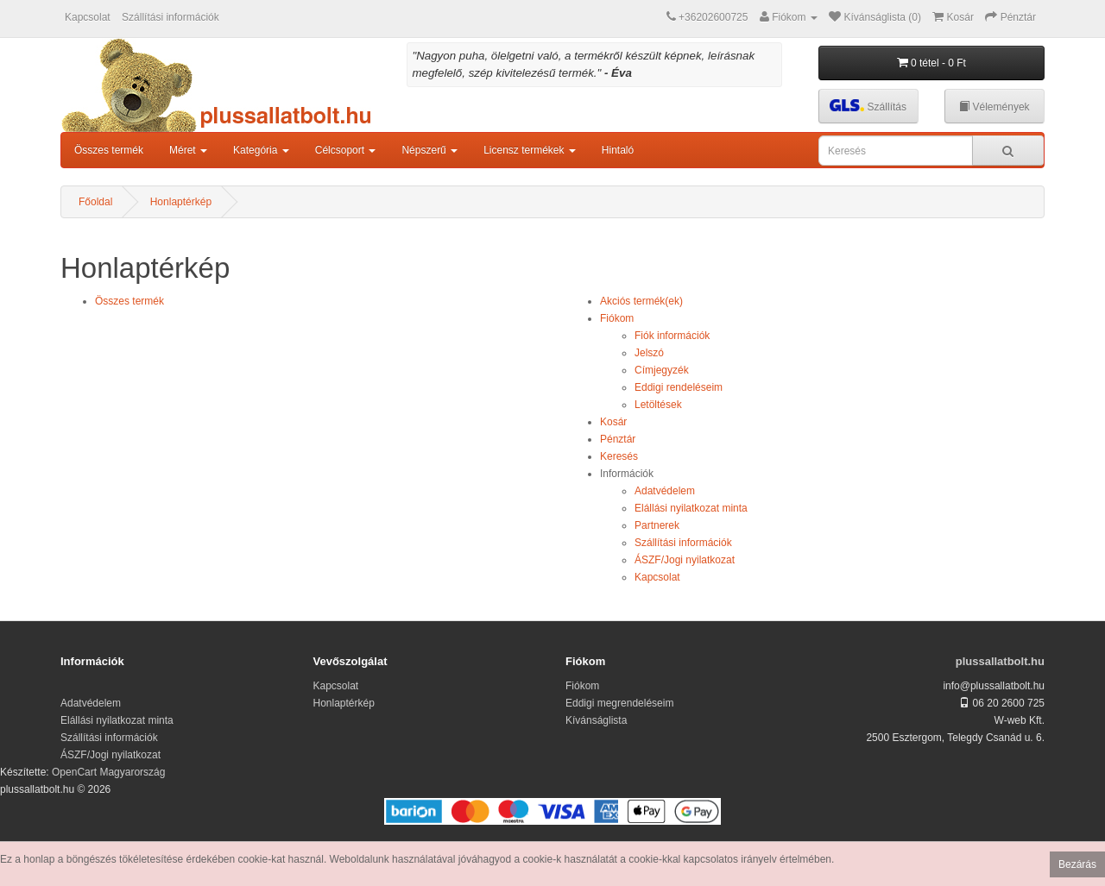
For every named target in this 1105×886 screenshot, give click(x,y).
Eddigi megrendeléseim (619, 703)
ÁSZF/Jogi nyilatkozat (685, 560)
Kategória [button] (261, 150)
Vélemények (994, 107)
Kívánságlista (596, 720)
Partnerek (657, 525)
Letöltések (658, 405)
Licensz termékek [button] (529, 150)
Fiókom (617, 318)
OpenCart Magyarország (108, 772)
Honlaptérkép (181, 202)
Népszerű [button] (429, 150)
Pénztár (617, 439)
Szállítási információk (170, 17)
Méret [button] (188, 150)
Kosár (613, 422)
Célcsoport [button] (345, 150)
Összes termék (108, 150)
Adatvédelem (665, 491)
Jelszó (649, 353)
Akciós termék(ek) (641, 301)
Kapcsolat (87, 17)
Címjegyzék (662, 370)
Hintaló (618, 150)
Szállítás (868, 105)
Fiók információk (672, 336)
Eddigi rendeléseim (679, 387)
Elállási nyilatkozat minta (691, 508)
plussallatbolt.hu (1000, 661)
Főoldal (95, 202)
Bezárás (1077, 864)
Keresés (619, 456)
